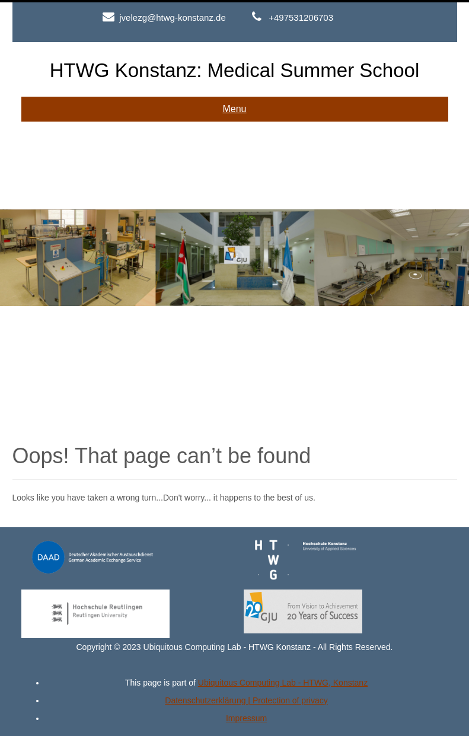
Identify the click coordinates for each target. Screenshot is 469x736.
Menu (234, 109)
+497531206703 (301, 17)
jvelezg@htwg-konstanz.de (172, 17)
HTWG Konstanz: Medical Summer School (235, 70)
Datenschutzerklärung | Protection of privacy (246, 700)
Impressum (246, 718)
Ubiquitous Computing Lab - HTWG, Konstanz (283, 682)
